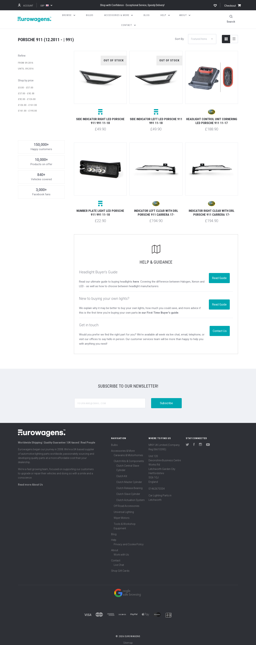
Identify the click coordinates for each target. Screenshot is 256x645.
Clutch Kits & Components (129, 458)
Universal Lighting (124, 509)
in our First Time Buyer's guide (158, 310)
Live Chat (119, 562)
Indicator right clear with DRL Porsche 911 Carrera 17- (211, 210)
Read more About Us (30, 481)
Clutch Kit (121, 473)
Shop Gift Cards (120, 568)
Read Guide (219, 275)
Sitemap (128, 640)
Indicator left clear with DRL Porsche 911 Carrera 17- (156, 210)
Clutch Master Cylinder (129, 479)
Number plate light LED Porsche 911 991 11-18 (100, 210)
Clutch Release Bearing (129, 485)
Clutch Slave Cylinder (128, 491)
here (136, 279)
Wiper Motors (121, 515)
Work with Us (121, 552)
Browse (68, 15)
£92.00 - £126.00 (27, 96)
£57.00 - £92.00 (26, 90)
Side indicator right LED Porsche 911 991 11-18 (100, 118)
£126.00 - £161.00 (27, 102)
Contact (115, 557)
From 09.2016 (25, 60)
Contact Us (220, 328)
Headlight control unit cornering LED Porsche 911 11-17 (211, 118)
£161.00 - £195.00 (27, 108)
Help (113, 537)
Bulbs (114, 442)
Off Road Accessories (126, 503)
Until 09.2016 (26, 66)
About (114, 547)
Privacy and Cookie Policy (129, 541)
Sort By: (179, 36)
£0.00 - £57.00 (25, 84)
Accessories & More (123, 448)
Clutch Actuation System (130, 497)
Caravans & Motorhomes (128, 452)
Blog (113, 531)
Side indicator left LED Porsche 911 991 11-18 (156, 118)
